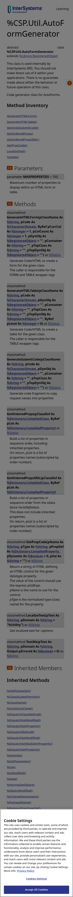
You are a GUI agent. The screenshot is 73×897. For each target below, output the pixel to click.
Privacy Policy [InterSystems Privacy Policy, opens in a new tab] (25, 875)
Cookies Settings (36, 883)
